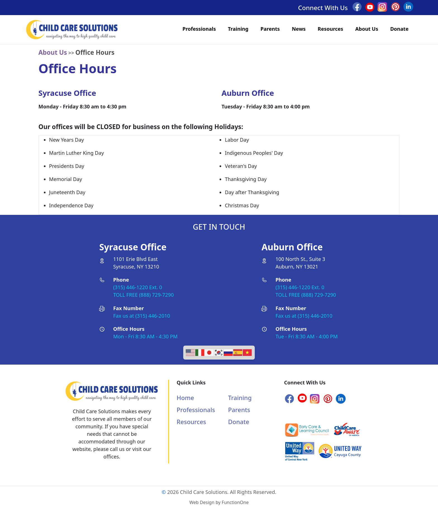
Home (185, 398)
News (299, 28)
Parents (270, 28)
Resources (330, 28)
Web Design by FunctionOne (219, 502)
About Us (366, 28)
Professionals (199, 28)
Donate (399, 28)
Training (238, 28)
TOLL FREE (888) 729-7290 (143, 294)
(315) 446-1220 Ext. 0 (137, 287)
